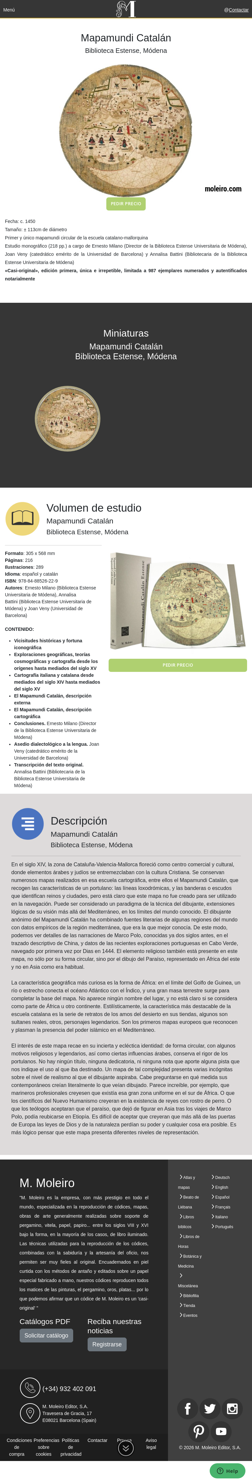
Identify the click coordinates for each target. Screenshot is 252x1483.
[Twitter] (210, 1408)
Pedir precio (126, 204)
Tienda (189, 1305)
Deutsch (222, 1177)
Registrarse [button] (107, 1344)
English (221, 1187)
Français (222, 1207)
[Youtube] (221, 1431)
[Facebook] (187, 1408)
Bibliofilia (191, 1296)
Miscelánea (188, 1286)
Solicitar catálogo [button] (46, 1335)
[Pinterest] (198, 1431)
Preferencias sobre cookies (47, 1447)
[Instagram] (232, 1408)
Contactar (239, 9)
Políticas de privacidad (71, 1447)
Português (224, 1227)
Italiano (221, 1217)
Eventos (190, 1315)
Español (222, 1197)
